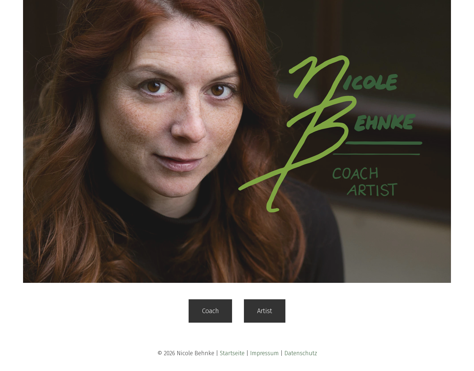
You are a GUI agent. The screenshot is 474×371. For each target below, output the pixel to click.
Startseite (232, 353)
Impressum (264, 353)
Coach (210, 311)
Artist (264, 311)
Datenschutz (300, 353)
